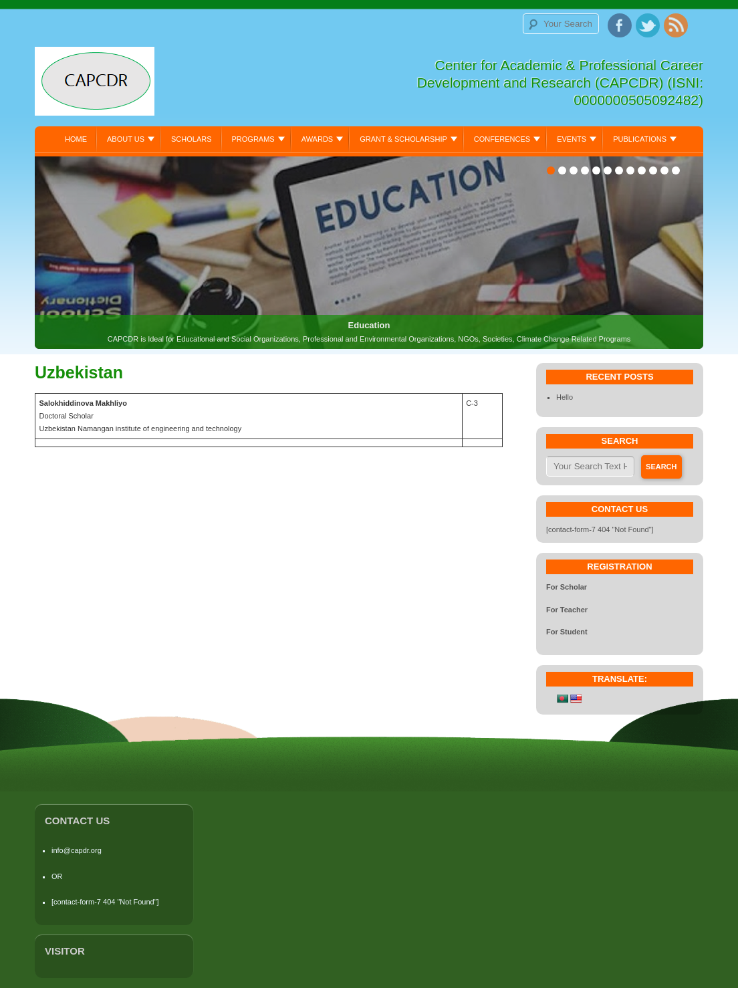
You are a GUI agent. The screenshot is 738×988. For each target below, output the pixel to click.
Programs (253, 139)
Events (571, 139)
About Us (125, 139)
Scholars (191, 139)
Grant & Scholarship (403, 139)
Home (76, 139)
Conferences (502, 139)
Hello (564, 397)
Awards (317, 139)
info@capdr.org (76, 850)
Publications (639, 139)
